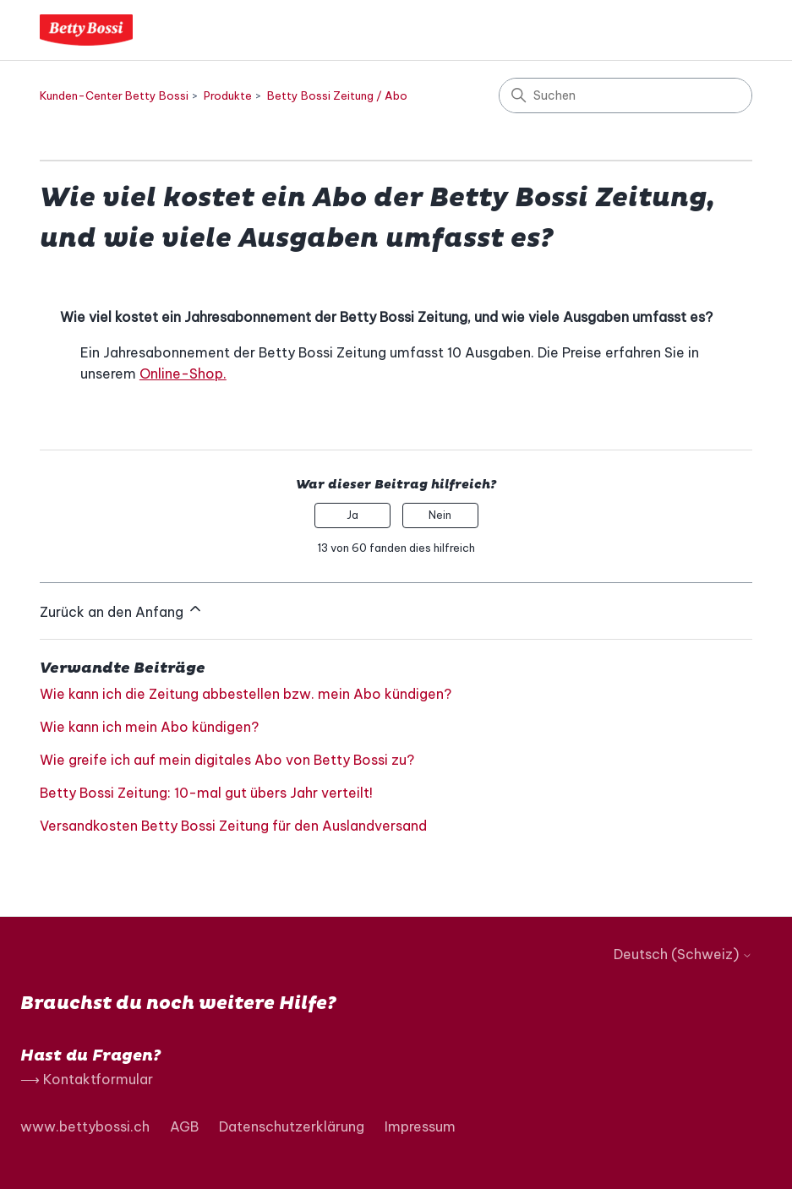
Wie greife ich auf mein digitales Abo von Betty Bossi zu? (227, 759)
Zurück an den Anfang (122, 610)
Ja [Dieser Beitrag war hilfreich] (352, 515)
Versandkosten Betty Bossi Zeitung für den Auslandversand (233, 825)
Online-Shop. (183, 373)
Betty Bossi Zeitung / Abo (337, 95)
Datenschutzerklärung (291, 1126)
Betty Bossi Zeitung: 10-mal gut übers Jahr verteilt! (206, 792)
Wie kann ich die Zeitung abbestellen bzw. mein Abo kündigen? (245, 693)
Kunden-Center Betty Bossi (114, 95)
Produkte (228, 95)
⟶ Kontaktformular (86, 1079)
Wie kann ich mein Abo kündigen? (149, 726)
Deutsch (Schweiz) (683, 954)
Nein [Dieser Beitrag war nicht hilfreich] (440, 515)
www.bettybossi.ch (85, 1126)
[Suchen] (625, 95)
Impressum (420, 1126)
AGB (184, 1126)
